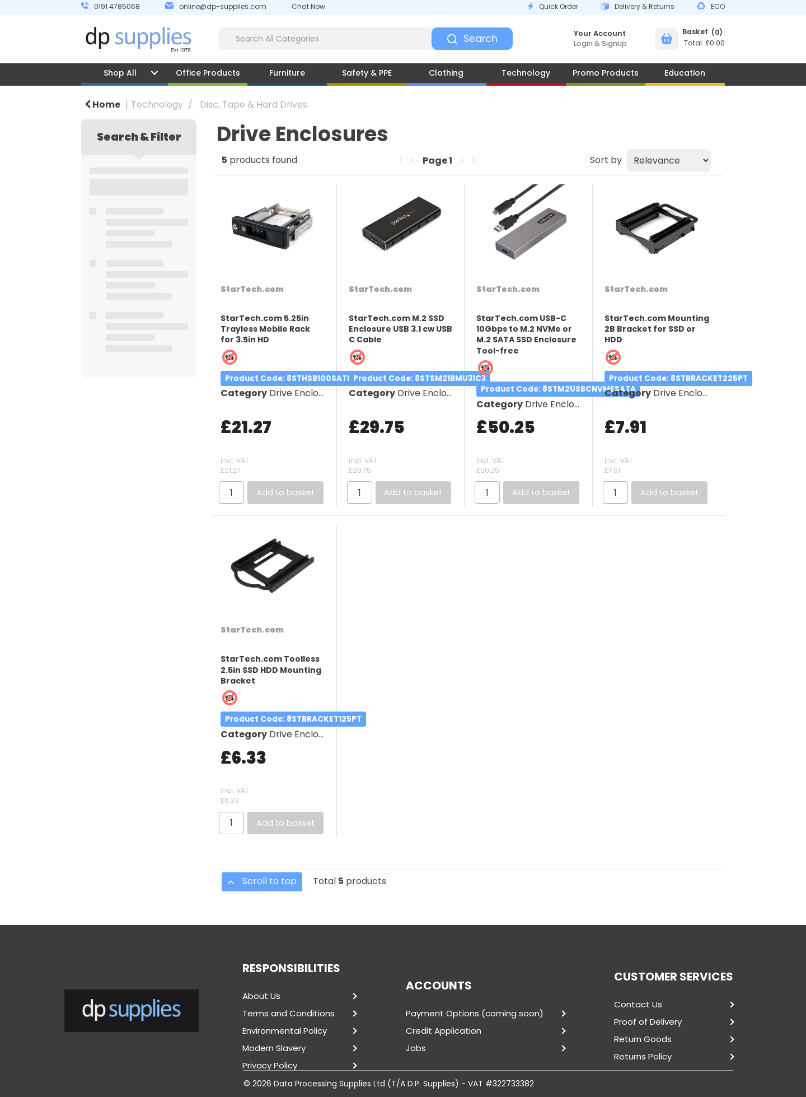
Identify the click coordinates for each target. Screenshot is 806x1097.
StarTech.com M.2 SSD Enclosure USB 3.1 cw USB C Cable (400, 329)
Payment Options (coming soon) (474, 1013)
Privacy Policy (269, 1065)
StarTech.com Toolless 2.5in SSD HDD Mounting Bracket (271, 669)
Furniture (287, 72)
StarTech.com (252, 289)
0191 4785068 (117, 6)
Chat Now (308, 6)
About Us (261, 996)
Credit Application (443, 1030)
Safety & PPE (367, 72)
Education (684, 72)
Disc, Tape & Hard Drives (253, 104)
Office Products (208, 72)
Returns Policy (643, 1056)
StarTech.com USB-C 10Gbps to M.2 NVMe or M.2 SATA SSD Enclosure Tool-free (526, 334)
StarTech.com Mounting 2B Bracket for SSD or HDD (656, 329)
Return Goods (643, 1039)
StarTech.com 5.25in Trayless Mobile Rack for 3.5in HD (265, 329)
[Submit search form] (472, 38)
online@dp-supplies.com (222, 6)
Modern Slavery (274, 1048)
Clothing (446, 72)
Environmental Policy (284, 1030)
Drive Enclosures (305, 393)
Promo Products (606, 72)
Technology (526, 72)
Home (102, 104)
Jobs (416, 1048)
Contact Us (638, 1004)
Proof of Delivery (648, 1021)
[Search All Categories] (365, 38)
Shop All (120, 72)
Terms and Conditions (288, 1013)
